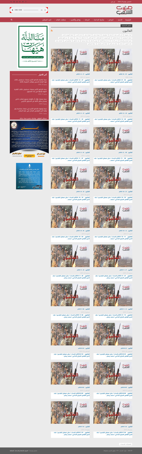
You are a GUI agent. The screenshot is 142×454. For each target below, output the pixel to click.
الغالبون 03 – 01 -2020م (125, 74)
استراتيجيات (104, 35)
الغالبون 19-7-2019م (84, 426)
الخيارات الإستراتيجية (126, 38)
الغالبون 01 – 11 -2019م (83, 152)
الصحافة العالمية (116, 38)
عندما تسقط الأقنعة (104, 41)
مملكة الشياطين (91, 44)
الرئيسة (128, 19)
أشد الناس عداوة (118, 35)
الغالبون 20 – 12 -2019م (125, 113)
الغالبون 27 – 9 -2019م (126, 270)
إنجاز (111, 35)
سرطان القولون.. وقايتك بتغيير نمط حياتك (33, 118)
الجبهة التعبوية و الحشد (68, 35)
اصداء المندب (79, 35)
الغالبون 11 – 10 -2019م (125, 230)
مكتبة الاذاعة (99, 19)
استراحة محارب (96, 35)
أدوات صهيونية (128, 35)
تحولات (77, 38)
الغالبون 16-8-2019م (84, 348)
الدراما (87, 19)
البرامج (111, 19)
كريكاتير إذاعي (68, 41)
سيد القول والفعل (63, 38)
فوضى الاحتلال (93, 41)
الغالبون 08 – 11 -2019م (125, 152)
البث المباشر (46, 19)
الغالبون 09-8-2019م (126, 387)
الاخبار (120, 19)
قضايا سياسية (85, 41)
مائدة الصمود (128, 44)
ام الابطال (83, 38)
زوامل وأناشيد (75, 19)
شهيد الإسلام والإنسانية (125, 41)
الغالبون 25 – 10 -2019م (125, 191)
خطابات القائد (61, 19)
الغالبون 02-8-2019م (84, 387)
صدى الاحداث (114, 41)
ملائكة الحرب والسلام (102, 44)
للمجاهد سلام (59, 41)
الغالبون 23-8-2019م (126, 348)
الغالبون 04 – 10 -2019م (83, 230)
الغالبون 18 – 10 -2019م (83, 191)
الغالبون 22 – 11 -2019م (83, 113)
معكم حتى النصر (113, 44)
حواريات (71, 38)
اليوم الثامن (91, 38)
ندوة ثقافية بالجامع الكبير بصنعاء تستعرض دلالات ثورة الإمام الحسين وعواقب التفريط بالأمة (30, 80)
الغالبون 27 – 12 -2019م (83, 74)
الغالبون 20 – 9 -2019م (83, 270)
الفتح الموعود (107, 38)
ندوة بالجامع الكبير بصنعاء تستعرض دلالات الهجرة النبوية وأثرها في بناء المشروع (30, 90)
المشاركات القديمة (125, 444)
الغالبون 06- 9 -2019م (83, 309)
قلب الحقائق (76, 41)
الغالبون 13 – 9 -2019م (126, 309)
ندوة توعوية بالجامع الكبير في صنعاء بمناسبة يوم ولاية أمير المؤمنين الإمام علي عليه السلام (30, 109)
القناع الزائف (99, 38)
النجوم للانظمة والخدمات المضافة (19, 451)
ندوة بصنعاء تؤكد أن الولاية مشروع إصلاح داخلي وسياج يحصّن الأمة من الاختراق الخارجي (31, 100)
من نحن (113, 1)
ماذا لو (121, 44)
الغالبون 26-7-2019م (126, 426)
